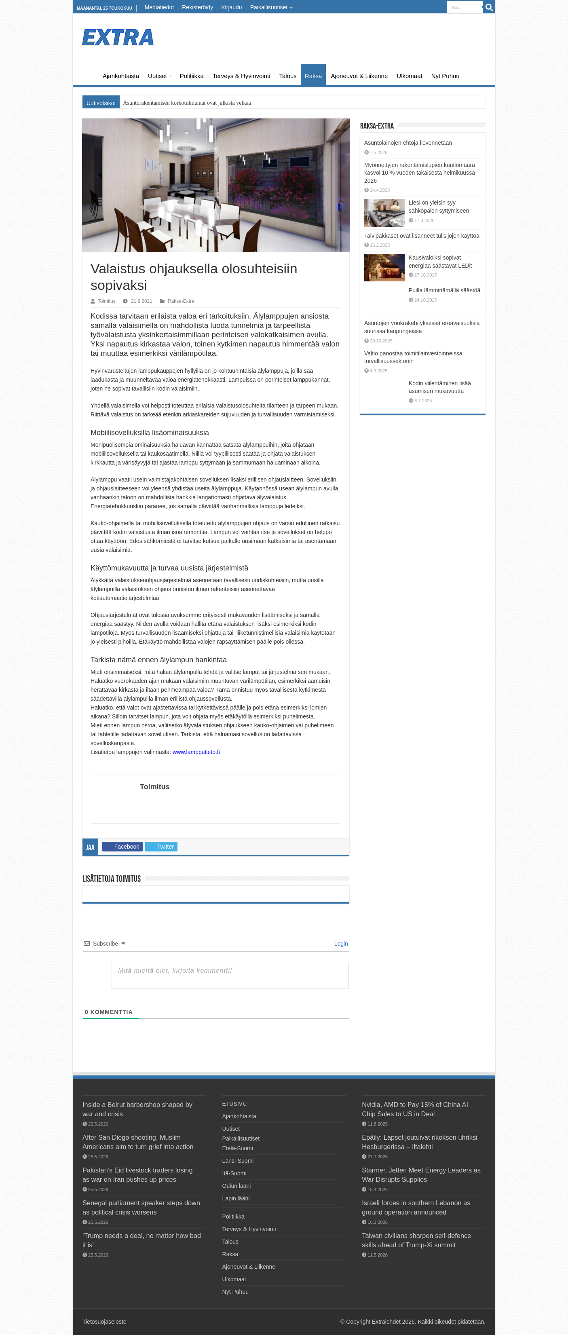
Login (340, 943)
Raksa (313, 75)
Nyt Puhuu (445, 75)
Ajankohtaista (121, 75)
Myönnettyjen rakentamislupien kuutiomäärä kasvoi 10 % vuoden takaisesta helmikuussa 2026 (419, 173)
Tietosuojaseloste (104, 1321)
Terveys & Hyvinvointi (241, 75)
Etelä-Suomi (237, 1148)
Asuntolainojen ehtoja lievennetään (408, 142)
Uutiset (157, 75)
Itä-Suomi (234, 1173)
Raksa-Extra (181, 301)
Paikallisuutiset (269, 7)
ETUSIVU (87, 74)
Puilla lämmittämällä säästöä (444, 290)
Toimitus (107, 301)
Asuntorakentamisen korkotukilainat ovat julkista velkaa (187, 103)
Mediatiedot (159, 7)
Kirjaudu (231, 7)
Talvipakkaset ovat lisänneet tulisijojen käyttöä (421, 235)
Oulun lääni (236, 1186)
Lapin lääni (236, 1198)
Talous (287, 75)
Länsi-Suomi (238, 1161)
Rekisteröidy (197, 7)
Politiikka (192, 75)
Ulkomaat (409, 75)
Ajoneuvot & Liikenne (359, 75)
